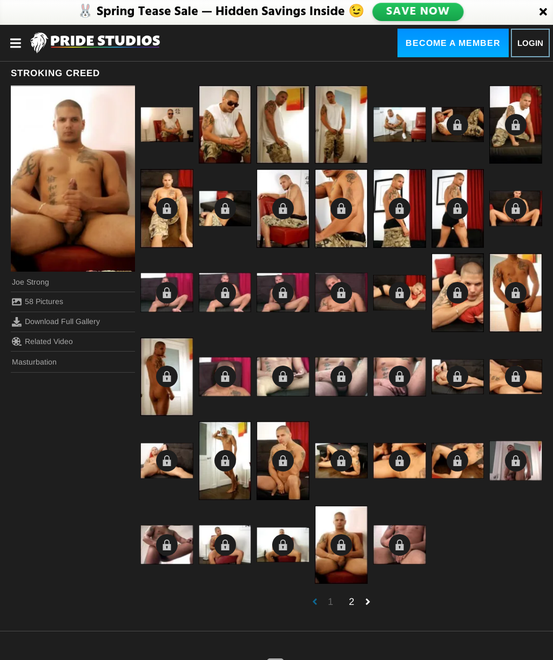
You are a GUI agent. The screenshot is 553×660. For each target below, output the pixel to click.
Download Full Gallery (56, 322)
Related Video (42, 341)
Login (530, 43)
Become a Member (453, 43)
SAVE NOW (417, 12)
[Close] (543, 12)
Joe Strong (30, 282)
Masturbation (34, 362)
